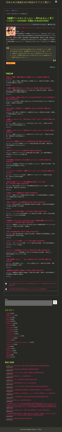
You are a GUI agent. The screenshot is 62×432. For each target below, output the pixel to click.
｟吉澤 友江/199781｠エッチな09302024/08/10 (18, 400)
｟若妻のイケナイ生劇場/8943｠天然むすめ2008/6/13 (22, 193)
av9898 (8, 313)
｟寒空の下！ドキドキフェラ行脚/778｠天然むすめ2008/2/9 (23, 150)
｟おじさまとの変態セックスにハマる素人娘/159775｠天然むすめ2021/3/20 (28, 141)
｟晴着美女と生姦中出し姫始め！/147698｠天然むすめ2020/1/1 (25, 270)
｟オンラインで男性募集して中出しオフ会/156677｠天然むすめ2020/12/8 (28, 250)
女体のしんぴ (9, 352)
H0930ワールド (10, 315)
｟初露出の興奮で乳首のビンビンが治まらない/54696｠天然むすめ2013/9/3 (28, 88)
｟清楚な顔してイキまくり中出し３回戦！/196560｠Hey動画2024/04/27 (25, 372)
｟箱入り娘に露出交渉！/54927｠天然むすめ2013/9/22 (22, 231)
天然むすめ (52, 24)
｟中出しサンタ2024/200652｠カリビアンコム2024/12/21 (21, 382)
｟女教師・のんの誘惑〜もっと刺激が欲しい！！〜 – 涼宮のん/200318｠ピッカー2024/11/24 (30, 393)
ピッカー (8, 340)
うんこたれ (9, 325)
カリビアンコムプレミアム (13, 336)
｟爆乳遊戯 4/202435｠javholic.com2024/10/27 (19, 418)
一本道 (8, 346)
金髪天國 (8, 357)
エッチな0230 (9, 327)
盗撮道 (8, 355)
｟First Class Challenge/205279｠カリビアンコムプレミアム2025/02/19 (25, 289)
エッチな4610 (9, 331)
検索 (6, 299)
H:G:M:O (8, 317)
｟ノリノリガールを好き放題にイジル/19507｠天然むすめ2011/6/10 (26, 211)
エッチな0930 (9, 329)
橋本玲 (22, 31)
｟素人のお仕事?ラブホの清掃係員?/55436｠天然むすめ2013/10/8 (25, 202)
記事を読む (8, 84)
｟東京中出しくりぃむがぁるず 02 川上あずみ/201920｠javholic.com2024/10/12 (27, 386)
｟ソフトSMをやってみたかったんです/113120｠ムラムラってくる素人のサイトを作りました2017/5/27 (31, 284)
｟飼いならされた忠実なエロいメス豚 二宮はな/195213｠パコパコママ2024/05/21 (27, 410)
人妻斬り (8, 348)
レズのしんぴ (9, 344)
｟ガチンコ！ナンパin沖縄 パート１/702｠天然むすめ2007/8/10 (25, 241)
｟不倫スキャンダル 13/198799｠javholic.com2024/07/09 (21, 379)
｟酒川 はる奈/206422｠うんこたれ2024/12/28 (18, 376)
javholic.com (9, 323)
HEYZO (8, 319)
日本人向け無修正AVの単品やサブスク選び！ (28, 2)
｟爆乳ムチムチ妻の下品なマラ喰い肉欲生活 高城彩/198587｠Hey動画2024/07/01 (27, 365)
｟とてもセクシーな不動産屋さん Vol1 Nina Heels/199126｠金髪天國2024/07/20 (27, 396)
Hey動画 (8, 321)
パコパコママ (9, 338)
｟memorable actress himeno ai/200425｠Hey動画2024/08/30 (22, 369)
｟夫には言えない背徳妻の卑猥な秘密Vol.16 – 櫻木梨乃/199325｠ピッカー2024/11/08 (28, 389)
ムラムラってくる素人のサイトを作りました (18, 342)
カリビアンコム (10, 333)
